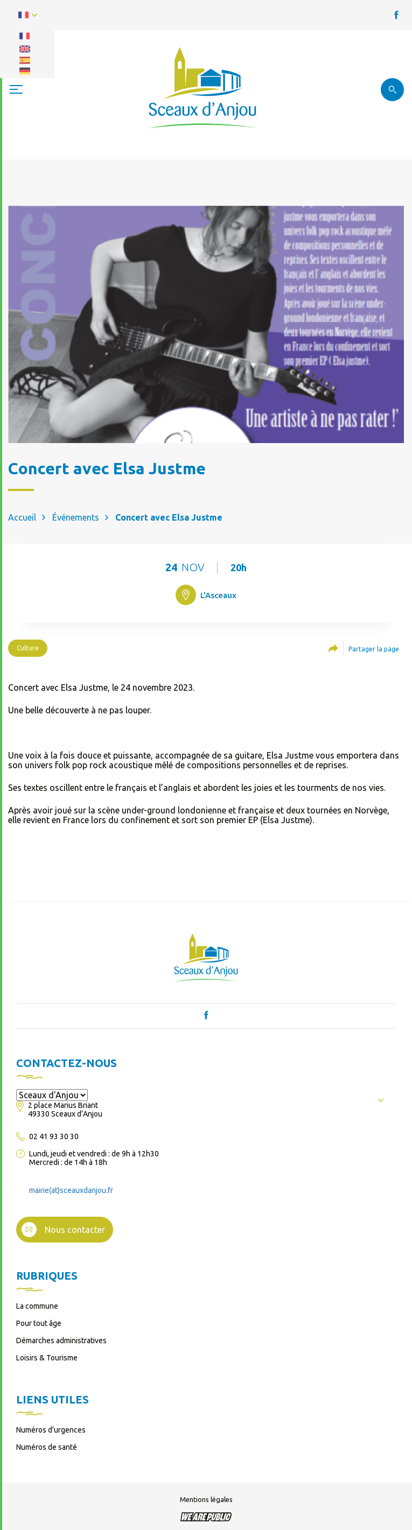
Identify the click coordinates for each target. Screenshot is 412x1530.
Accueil (22, 517)
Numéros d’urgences (51, 1430)
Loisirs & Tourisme (47, 1357)
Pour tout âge (38, 1323)
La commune (37, 1306)
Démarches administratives (61, 1340)
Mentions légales (206, 1499)
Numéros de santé (46, 1447)
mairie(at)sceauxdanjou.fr (71, 1190)
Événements (75, 517)
